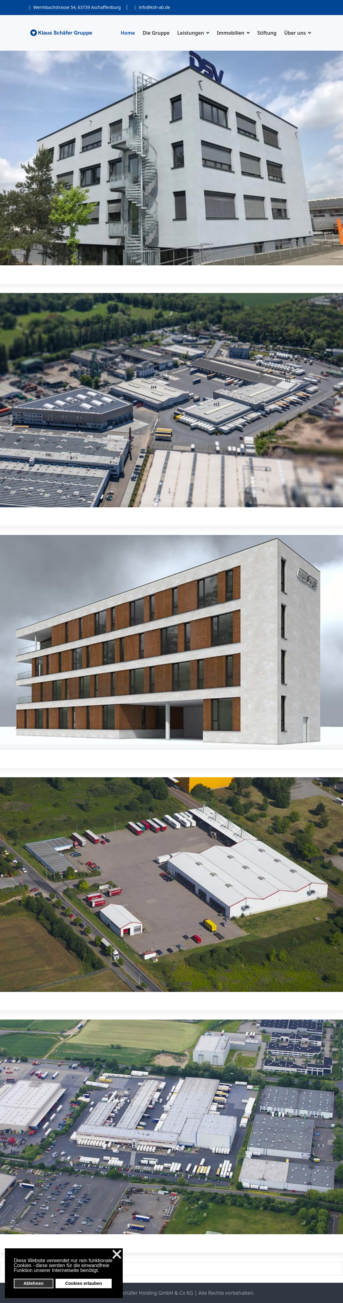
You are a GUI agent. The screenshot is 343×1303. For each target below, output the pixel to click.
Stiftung (267, 32)
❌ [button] (117, 1254)
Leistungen (190, 32)
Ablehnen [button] (33, 1283)
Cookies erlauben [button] (83, 1283)
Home (128, 32)
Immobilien (231, 32)
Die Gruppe (156, 32)
